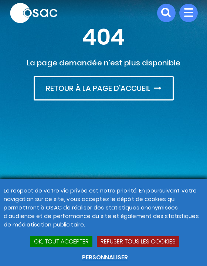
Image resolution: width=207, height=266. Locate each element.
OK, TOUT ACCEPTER (61, 241)
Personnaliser (105, 257)
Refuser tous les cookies (138, 241)
